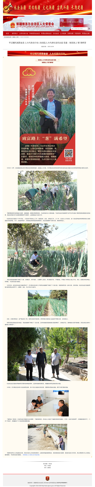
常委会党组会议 (46, 33)
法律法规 (70, 33)
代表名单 (78, 33)
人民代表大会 (23, 33)
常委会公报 (85, 33)
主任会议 (56, 33)
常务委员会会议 (34, 33)
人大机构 (63, 33)
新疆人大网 (15, 37)
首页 (7, 33)
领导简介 (15, 33)
